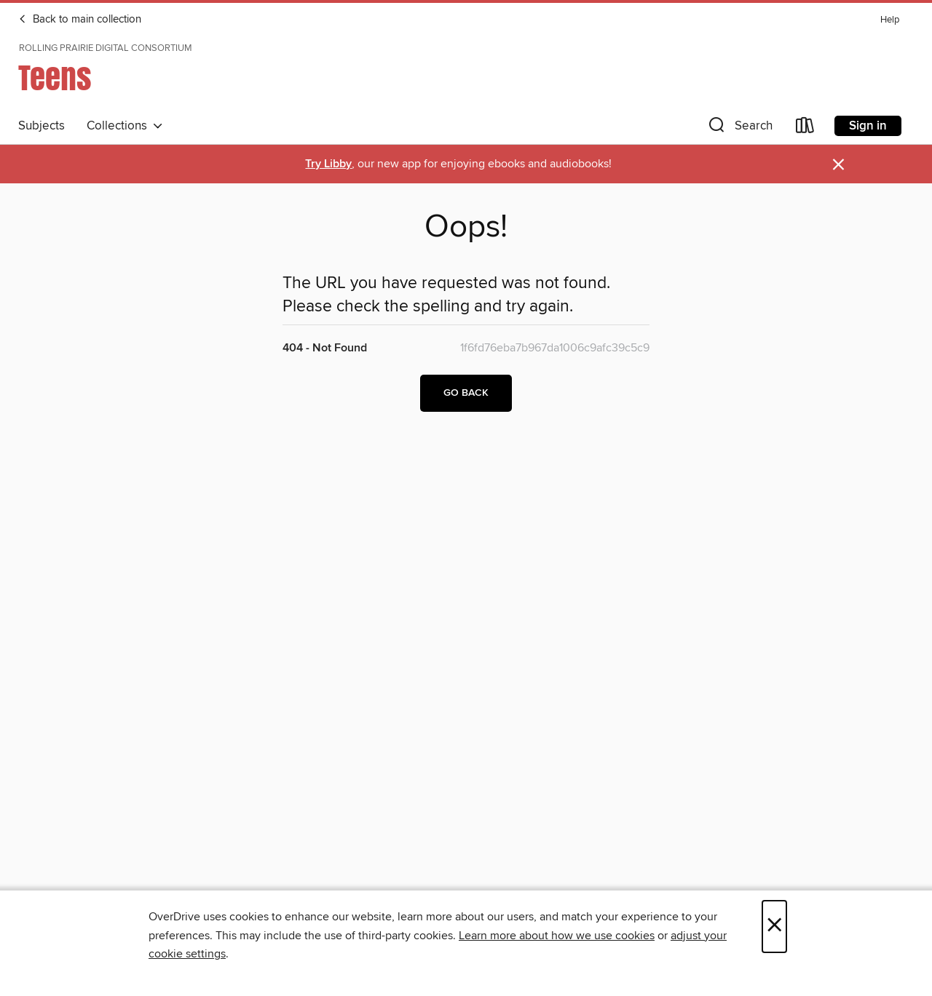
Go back (466, 392)
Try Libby (328, 164)
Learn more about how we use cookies (557, 935)
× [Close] (774, 926)
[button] (739, 128)
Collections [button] (125, 126)
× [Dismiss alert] (838, 165)
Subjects (41, 126)
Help (889, 20)
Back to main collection (79, 19)
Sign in (868, 126)
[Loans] (805, 128)
